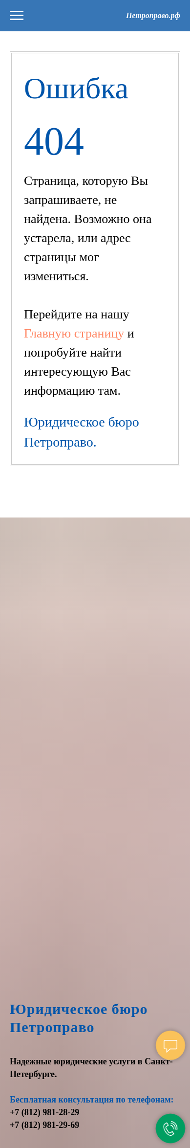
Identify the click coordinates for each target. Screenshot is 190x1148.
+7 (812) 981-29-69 (44, 1125)
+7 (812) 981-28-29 (44, 1112)
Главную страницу (75, 333)
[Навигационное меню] (16, 16)
